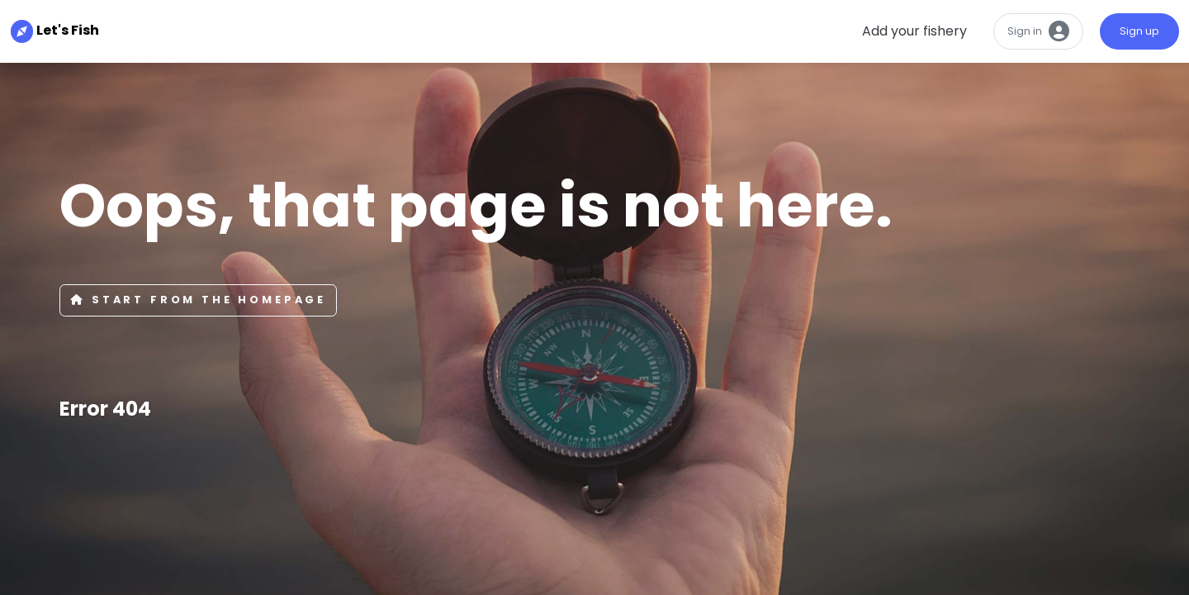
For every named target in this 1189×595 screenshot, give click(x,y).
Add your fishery (914, 30)
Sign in (1038, 31)
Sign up (1139, 31)
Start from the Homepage (198, 300)
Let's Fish (44, 31)
